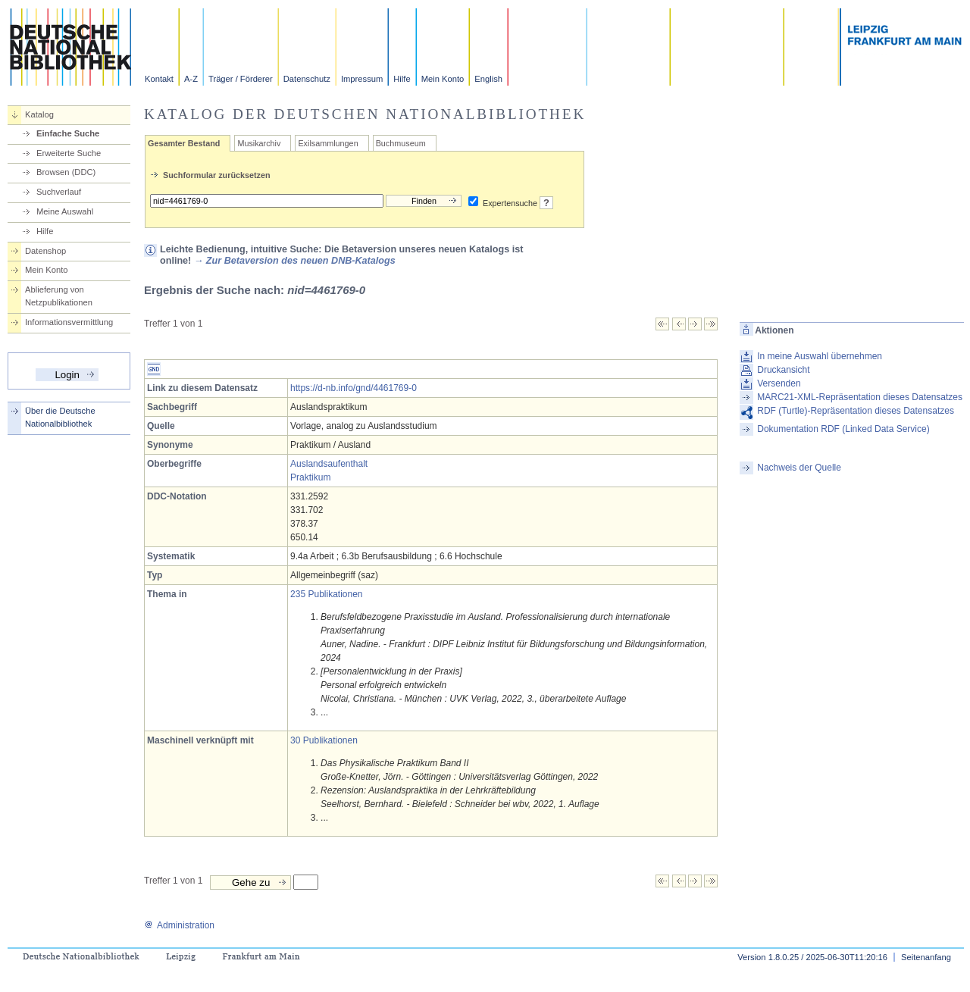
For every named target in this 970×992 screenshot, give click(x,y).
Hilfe (401, 78)
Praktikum (310, 477)
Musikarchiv (258, 143)
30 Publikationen (324, 740)
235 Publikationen (326, 594)
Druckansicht (783, 370)
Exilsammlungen (328, 143)
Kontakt (159, 78)
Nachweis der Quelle (799, 467)
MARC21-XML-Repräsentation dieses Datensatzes (859, 397)
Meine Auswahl (64, 211)
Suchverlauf (58, 191)
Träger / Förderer (240, 78)
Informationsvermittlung (69, 322)
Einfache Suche (67, 133)
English (488, 78)
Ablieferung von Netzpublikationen (58, 296)
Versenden (778, 383)
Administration (179, 925)
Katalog (39, 114)
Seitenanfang (926, 957)
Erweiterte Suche (68, 153)
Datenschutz (306, 78)
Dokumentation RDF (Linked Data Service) (843, 429)
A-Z (191, 78)
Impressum (362, 78)
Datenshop (45, 250)
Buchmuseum (401, 143)
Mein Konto (443, 78)
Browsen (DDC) (65, 172)
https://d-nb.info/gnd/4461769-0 (353, 388)
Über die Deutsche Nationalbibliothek (60, 417)
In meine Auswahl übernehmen (819, 356)
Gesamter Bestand (184, 143)
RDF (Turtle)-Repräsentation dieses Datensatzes (855, 410)
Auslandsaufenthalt (329, 463)
